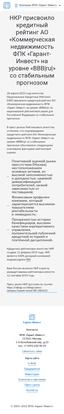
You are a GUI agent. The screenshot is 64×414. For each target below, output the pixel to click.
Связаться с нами (32, 351)
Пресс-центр (32, 385)
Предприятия (32, 369)
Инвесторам (32, 374)
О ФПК (32, 363)
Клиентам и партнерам (32, 379)
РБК (28, 259)
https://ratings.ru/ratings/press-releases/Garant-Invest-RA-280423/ (27, 289)
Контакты (32, 390)
